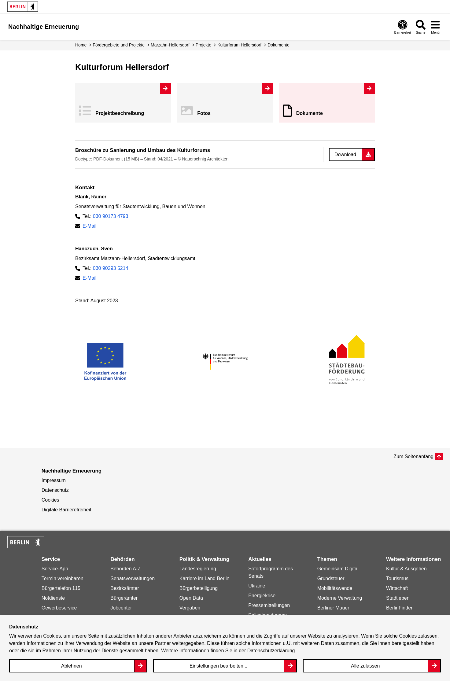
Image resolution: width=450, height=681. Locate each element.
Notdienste (53, 598)
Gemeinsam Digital (338, 568)
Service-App (55, 568)
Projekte (203, 44)
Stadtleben (398, 598)
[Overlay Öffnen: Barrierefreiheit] (402, 27)
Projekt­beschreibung (119, 113)
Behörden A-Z (125, 568)
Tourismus (397, 578)
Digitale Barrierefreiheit (66, 509)
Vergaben (190, 607)
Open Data (191, 598)
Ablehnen (71, 665)
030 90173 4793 (110, 216)
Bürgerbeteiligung (198, 588)
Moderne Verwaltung (339, 598)
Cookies (50, 499)
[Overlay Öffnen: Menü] (435, 27)
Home (81, 44)
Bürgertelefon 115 (61, 588)
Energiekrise (261, 595)
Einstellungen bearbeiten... (218, 665)
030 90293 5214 (110, 268)
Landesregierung (197, 568)
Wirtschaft (397, 588)
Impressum (54, 480)
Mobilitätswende (334, 588)
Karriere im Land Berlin (204, 578)
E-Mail (89, 226)
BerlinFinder (399, 607)
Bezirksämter (124, 588)
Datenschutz (55, 490)
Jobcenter (121, 607)
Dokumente (309, 113)
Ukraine (256, 585)
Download (345, 154)
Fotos (204, 113)
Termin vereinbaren (62, 578)
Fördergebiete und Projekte (119, 44)
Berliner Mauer (333, 607)
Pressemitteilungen (269, 605)
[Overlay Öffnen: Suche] (420, 27)
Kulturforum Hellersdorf (239, 44)
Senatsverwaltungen (132, 578)
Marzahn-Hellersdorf (170, 44)
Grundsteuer (331, 578)
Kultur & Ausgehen (406, 568)
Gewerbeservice (59, 607)
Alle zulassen (365, 665)
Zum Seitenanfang (413, 456)
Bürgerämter (124, 598)
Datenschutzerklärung (271, 650)
